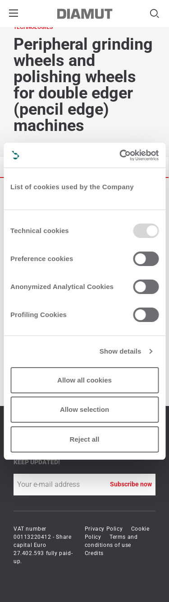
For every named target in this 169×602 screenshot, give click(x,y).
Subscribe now (131, 484)
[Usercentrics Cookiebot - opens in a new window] (120, 155)
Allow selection (84, 409)
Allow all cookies (84, 380)
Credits (94, 553)
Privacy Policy (104, 529)
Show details (121, 351)
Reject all (85, 439)
